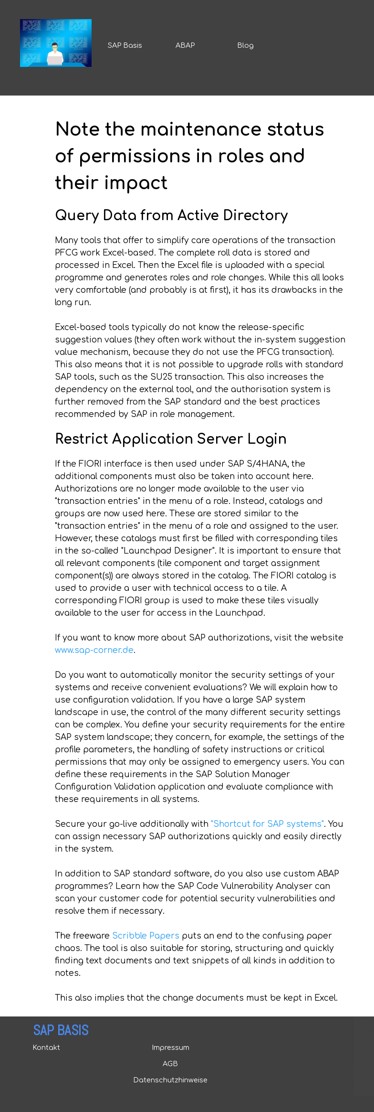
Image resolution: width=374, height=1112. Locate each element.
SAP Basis (125, 45)
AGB (170, 1064)
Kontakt (46, 1047)
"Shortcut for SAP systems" (267, 824)
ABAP (185, 45)
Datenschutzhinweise (170, 1080)
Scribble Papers (145, 936)
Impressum (170, 1047)
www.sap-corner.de (94, 650)
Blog (245, 45)
